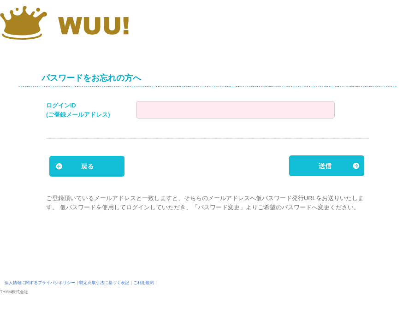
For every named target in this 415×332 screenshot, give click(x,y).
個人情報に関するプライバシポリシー (40, 282)
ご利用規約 (143, 282)
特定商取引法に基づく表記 (104, 282)
